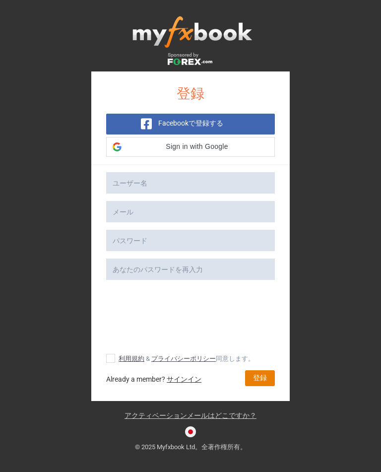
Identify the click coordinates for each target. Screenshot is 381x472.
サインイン (184, 379)
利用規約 (131, 358)
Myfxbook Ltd (176, 447)
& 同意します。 (180, 358)
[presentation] (191, 317)
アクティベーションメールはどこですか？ (190, 415)
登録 (260, 378)
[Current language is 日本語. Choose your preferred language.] (190, 432)
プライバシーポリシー (183, 358)
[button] (190, 147)
